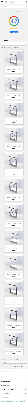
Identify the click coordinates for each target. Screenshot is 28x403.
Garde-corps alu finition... (14, 69)
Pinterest (6, 371)
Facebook (2, 371)
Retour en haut (19, 366)
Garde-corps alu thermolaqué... (14, 300)
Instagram (10, 371)
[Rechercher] (14, 6)
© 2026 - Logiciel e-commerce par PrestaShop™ (13, 401)
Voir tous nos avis (14, 32)
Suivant (23, 362)
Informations (5, 397)
